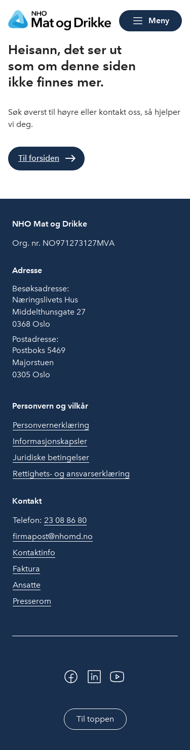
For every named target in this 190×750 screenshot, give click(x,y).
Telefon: (50, 520)
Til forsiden (38, 158)
